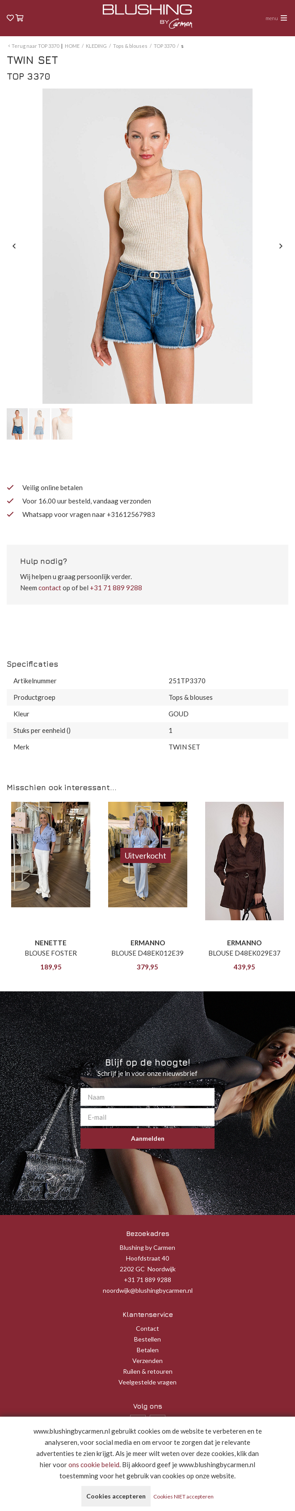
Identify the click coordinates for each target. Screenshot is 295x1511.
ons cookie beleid (93, 1464)
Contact (147, 1328)
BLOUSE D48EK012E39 (147, 953)
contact (49, 588)
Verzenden (147, 1360)
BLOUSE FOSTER (51, 953)
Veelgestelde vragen (147, 1382)
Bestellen (147, 1339)
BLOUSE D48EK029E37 (244, 953)
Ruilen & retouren (148, 1371)
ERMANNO (148, 943)
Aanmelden (147, 1138)
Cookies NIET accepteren (183, 1496)
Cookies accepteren (116, 1496)
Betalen (148, 1350)
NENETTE (51, 943)
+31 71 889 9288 (116, 588)
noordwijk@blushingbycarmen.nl (148, 1290)
